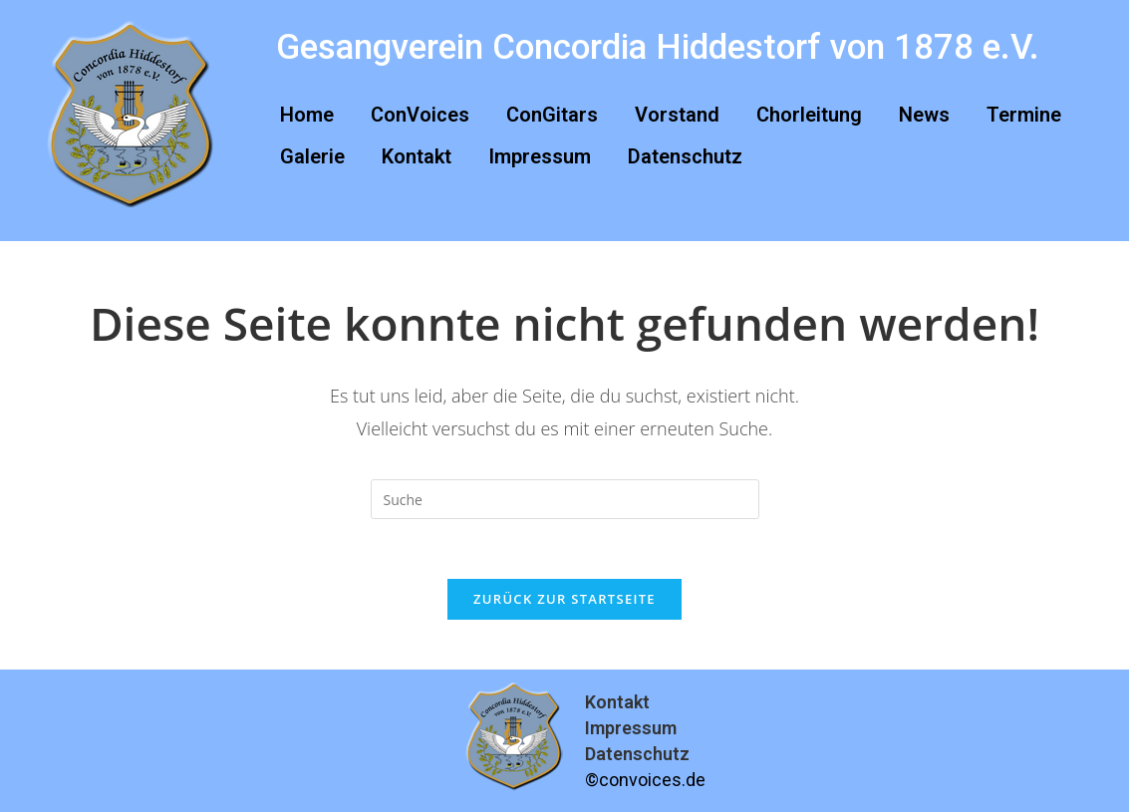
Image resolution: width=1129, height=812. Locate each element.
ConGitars (552, 115)
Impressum (539, 156)
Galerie (312, 156)
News (924, 115)
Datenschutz (685, 156)
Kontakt (416, 156)
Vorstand (677, 115)
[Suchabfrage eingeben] (565, 499)
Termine (1024, 115)
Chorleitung (809, 115)
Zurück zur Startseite (564, 599)
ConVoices (420, 115)
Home (307, 115)
